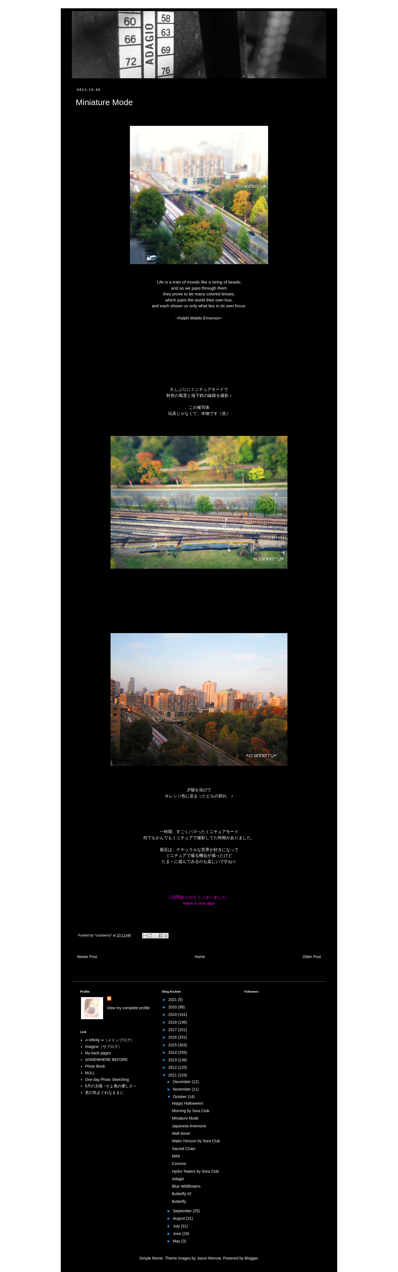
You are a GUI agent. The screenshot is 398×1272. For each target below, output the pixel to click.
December (182, 1081)
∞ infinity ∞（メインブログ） (110, 1040)
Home (200, 956)
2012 (173, 1067)
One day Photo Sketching (107, 1079)
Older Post (312, 956)
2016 (173, 1037)
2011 (173, 1075)
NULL (90, 1073)
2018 (173, 1022)
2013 (173, 1060)
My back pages (98, 1053)
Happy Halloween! (187, 1103)
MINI (176, 1156)
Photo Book (95, 1066)
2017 (173, 1030)
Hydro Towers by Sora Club (195, 1171)
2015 (173, 1045)
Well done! (181, 1133)
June (177, 1233)
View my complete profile (128, 1008)
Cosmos (179, 1163)
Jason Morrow (209, 1258)
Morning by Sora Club (190, 1111)
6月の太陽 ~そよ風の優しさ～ (111, 1086)
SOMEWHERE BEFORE (106, 1059)
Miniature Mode (185, 1118)
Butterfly (179, 1201)
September (183, 1211)
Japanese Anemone (189, 1126)
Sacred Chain (183, 1148)
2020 (173, 1007)
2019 (173, 1014)
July (177, 1226)
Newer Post (87, 956)
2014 (173, 1052)
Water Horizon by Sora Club (196, 1141)
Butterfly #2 (182, 1194)
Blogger (251, 1258)
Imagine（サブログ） (103, 1046)
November (182, 1089)
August (179, 1218)
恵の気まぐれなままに (104, 1092)
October (180, 1096)
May (177, 1241)
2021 (173, 999)
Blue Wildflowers (186, 1186)
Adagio (178, 1179)
